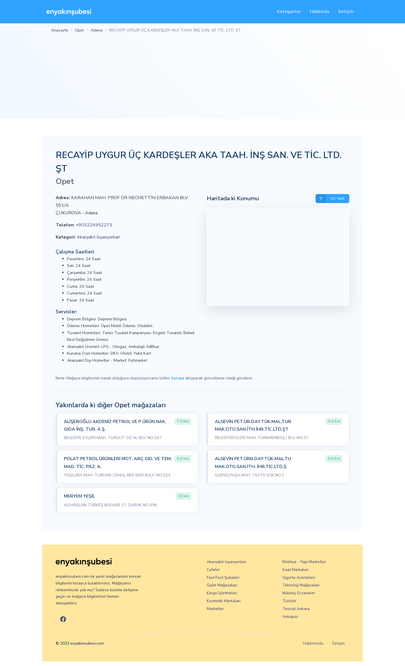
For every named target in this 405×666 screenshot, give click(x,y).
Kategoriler (289, 11)
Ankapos (290, 616)
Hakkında (319, 11)
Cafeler (213, 569)
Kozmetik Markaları (223, 601)
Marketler (215, 608)
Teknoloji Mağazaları (301, 585)
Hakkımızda (313, 643)
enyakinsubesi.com (87, 643)
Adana (96, 30)
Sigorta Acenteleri (298, 577)
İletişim (346, 11)
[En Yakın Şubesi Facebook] (63, 619)
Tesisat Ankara (296, 608)
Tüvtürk (289, 601)
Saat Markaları (295, 569)
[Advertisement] (202, 79)
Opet (79, 30)
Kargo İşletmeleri (222, 593)
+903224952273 (94, 225)
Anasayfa (59, 30)
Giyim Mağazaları (222, 585)
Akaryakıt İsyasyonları (98, 237)
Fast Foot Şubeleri (223, 577)
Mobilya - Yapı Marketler (304, 561)
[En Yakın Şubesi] (68, 12)
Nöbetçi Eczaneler (298, 593)
